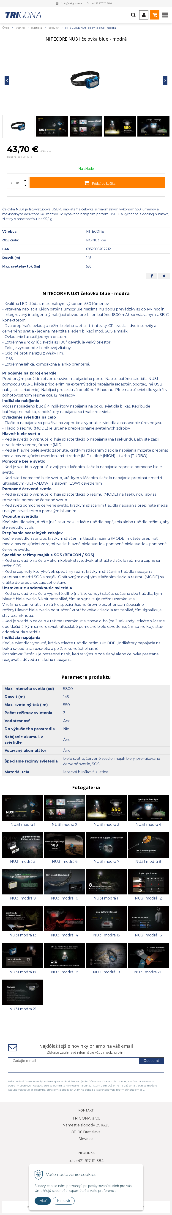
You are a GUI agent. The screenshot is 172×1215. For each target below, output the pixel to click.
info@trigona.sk (71, 3)
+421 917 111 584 (102, 3)
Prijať (42, 1201)
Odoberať (151, 1061)
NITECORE (95, 231)
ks (17, 182)
